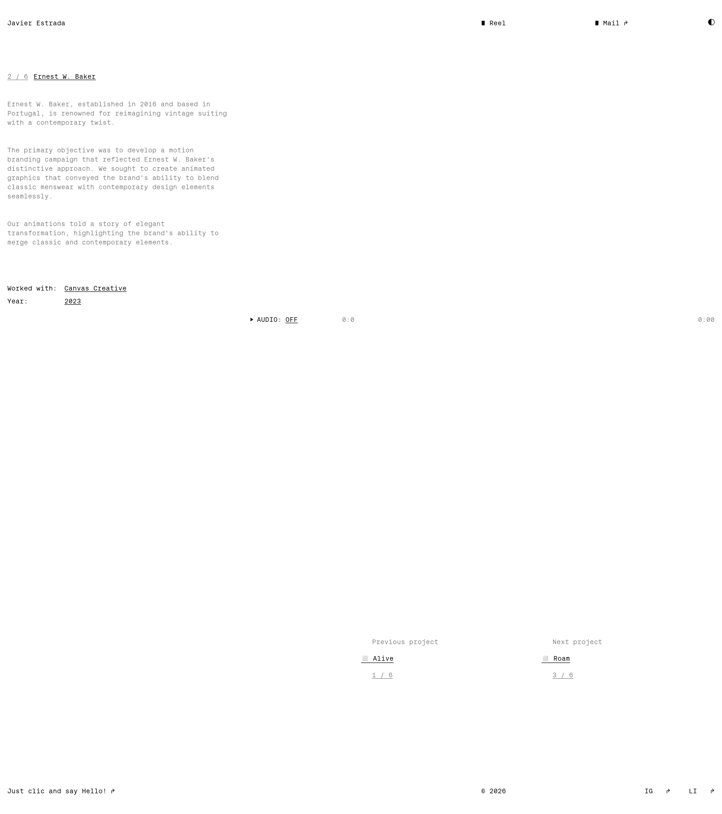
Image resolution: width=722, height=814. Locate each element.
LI (702, 791)
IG (657, 791)
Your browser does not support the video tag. (482, 188)
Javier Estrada (36, 23)
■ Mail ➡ (611, 23)
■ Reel (493, 23)
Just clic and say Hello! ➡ (61, 791)
